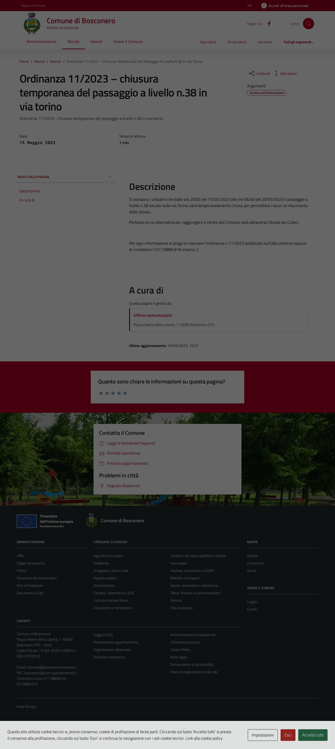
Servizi (96, 41)
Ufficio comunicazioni (153, 315)
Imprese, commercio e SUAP (192, 570)
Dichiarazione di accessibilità (192, 664)
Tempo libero (237, 42)
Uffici (20, 555)
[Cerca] (308, 23)
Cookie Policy (180, 649)
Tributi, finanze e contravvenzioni (195, 593)
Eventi (252, 609)
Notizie (252, 555)
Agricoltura (208, 42)
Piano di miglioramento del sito (194, 672)
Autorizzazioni (104, 585)
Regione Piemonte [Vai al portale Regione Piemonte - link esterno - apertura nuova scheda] (33, 5)
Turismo (176, 600)
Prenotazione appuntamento (116, 642)
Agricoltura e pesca (108, 555)
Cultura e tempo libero (111, 600)
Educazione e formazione (113, 607)
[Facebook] (267, 23)
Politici (22, 570)
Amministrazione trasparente (192, 634)
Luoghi (252, 601)
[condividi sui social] (259, 73)
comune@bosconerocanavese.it (51, 667)
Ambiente (101, 563)
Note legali (178, 657)
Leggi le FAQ (103, 634)
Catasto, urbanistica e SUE (114, 593)
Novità (73, 41)
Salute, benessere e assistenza (194, 585)
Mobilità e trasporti (184, 578)
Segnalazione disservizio (112, 649)
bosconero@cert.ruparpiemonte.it (50, 673)
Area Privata (26, 706)
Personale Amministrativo (37, 578)
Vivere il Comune (128, 41)
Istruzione (265, 42)
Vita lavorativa (181, 607)
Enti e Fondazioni (30, 585)
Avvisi (251, 570)
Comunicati (255, 563)
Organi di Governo (30, 563)
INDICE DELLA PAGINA (65, 177)
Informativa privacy (185, 642)
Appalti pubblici (105, 578)
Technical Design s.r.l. (48, 735)
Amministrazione (42, 41)
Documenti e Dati (30, 593)
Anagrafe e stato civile (111, 570)
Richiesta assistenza (109, 657)
